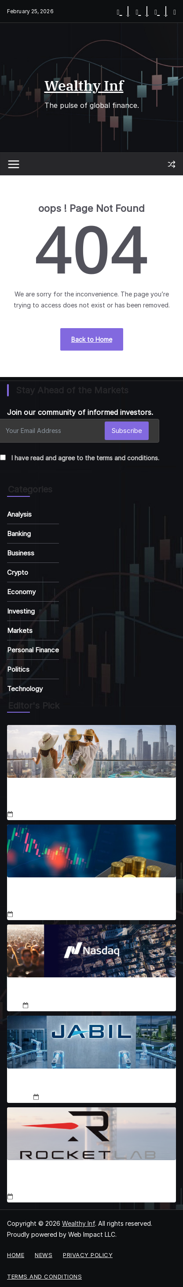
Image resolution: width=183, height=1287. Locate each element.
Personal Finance (33, 650)
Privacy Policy (88, 1254)
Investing (21, 611)
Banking (19, 533)
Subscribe (126, 430)
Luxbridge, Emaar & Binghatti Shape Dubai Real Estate (86, 797)
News (43, 1254)
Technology (25, 688)
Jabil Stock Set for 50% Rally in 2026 (91, 1084)
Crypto (17, 572)
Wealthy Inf (84, 85)
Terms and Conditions (44, 1276)
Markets (20, 630)
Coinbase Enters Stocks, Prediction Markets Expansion (79, 896)
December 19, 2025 (69, 1097)
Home (15, 1254)
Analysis (19, 514)
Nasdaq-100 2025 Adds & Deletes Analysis (91, 992)
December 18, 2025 (43, 814)
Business (20, 553)
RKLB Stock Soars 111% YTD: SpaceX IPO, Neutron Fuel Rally (90, 1179)
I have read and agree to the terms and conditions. (85, 458)
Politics (18, 669)
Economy (21, 592)
